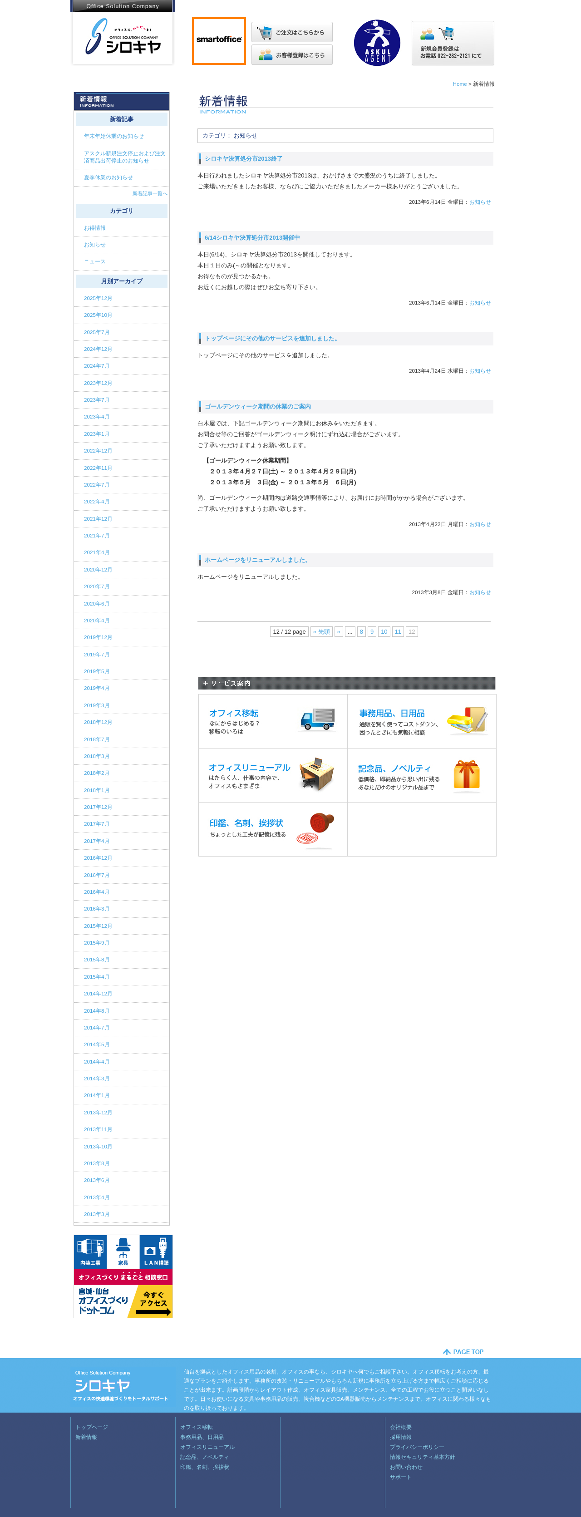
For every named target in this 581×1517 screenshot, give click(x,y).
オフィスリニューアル (207, 1447)
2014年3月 (97, 1078)
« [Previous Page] (338, 631)
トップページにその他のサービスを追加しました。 (272, 338)
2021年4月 (97, 552)
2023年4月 (97, 416)
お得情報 (95, 228)
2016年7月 (97, 875)
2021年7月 (97, 535)
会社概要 (401, 1427)
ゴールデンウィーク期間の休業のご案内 (258, 406)
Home (460, 84)
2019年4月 (97, 688)
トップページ (91, 1427)
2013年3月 (97, 1214)
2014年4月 (97, 1061)
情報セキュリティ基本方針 (422, 1457)
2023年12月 (98, 383)
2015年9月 (97, 943)
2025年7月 (97, 332)
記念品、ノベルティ (204, 1457)
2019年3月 (97, 705)
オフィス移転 (196, 1427)
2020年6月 (97, 603)
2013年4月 (97, 1197)
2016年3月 (97, 908)
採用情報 (401, 1437)
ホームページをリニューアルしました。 (258, 560)
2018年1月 (97, 790)
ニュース (95, 261)
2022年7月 (97, 485)
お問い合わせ (406, 1467)
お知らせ (480, 202)
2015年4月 (97, 977)
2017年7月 (97, 824)
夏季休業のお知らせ (108, 177)
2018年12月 (98, 722)
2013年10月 (98, 1146)
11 (398, 631)
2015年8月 (97, 959)
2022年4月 (97, 501)
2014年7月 (97, 1027)
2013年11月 (98, 1129)
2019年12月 (98, 637)
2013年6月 (97, 1180)
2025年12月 (98, 298)
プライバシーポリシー (417, 1447)
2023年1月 (97, 434)
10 (384, 631)
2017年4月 (97, 841)
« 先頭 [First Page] (321, 631)
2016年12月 (98, 858)
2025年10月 (98, 315)
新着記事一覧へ (150, 193)
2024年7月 (97, 366)
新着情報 (86, 1437)
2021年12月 (98, 519)
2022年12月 (98, 450)
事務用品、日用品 (202, 1437)
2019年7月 (97, 654)
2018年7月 (97, 739)
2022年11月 (98, 468)
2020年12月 (98, 569)
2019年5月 (97, 671)
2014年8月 (97, 1011)
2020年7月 (97, 586)
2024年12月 (98, 349)
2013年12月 (98, 1112)
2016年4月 (97, 892)
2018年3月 (97, 756)
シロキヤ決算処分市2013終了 (244, 158)
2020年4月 (97, 620)
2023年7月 (97, 400)
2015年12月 (98, 926)
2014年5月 (97, 1044)
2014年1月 (97, 1095)
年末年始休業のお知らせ (114, 136)
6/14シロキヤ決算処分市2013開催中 (252, 237)
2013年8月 (97, 1163)
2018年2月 (97, 773)
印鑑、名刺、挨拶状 (204, 1467)
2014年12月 (98, 993)
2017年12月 (98, 807)
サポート (401, 1477)
